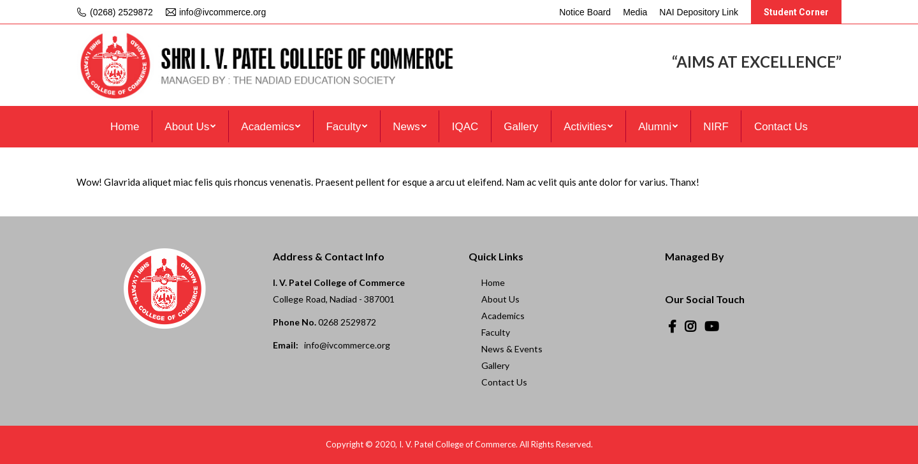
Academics (503, 315)
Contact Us (504, 382)
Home (493, 282)
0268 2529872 (347, 322)
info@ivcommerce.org (347, 345)
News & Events (512, 348)
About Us (500, 299)
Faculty (495, 332)
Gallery (495, 365)
